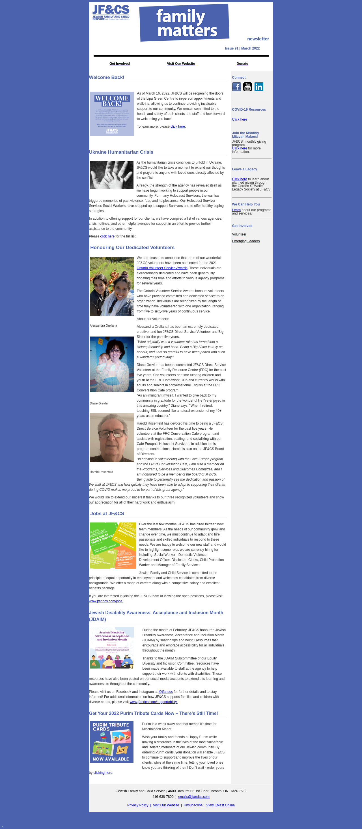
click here (178, 126)
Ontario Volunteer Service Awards (162, 268)
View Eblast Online (220, 805)
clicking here (103, 773)
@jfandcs (166, 692)
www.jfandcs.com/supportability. (154, 702)
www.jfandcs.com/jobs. (106, 601)
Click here (239, 119)
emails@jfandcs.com (194, 797)
